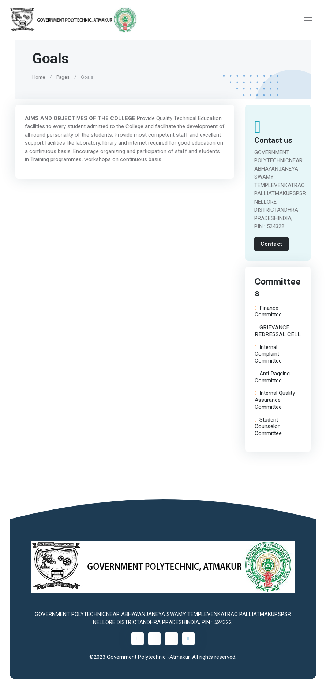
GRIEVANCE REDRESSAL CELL (277, 331)
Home (38, 77)
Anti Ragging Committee (271, 377)
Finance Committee (267, 312)
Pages (63, 77)
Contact (271, 244)
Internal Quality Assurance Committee (274, 400)
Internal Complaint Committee (267, 354)
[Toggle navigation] (308, 20)
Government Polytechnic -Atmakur (148, 657)
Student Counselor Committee (267, 426)
